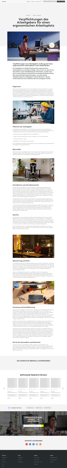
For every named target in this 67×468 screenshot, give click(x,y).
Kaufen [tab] (17, 3)
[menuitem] (28, 6)
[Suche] (54, 3)
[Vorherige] (4, 388)
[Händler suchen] (36, 457)
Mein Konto (60, 3)
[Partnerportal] (36, 464)
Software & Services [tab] (25, 3)
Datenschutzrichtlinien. (29, 430)
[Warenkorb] (63, 3)
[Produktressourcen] (39, 408)
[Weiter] (63, 388)
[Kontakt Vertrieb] (61, 6)
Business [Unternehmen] (4, 6)
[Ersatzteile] (51, 461)
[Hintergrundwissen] (30, 408)
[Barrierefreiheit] (20, 461)
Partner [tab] (40, 3)
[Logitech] (8, 3)
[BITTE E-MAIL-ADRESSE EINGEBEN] (32, 426)
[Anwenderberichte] (47, 408)
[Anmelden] (42, 426)
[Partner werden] (36, 459)
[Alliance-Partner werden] (38, 461)
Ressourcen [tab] (34, 3)
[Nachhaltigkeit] (20, 457)
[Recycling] (19, 459)
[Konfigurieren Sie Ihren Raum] (49, 6)
